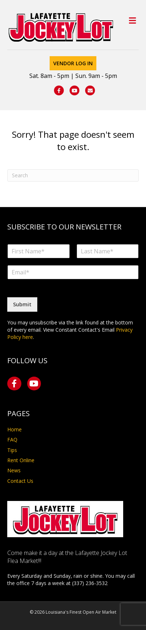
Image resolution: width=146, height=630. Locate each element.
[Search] (73, 175)
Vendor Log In (73, 63)
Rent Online (20, 460)
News (14, 470)
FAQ (12, 439)
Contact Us (20, 480)
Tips (12, 450)
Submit (22, 304)
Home (14, 429)
